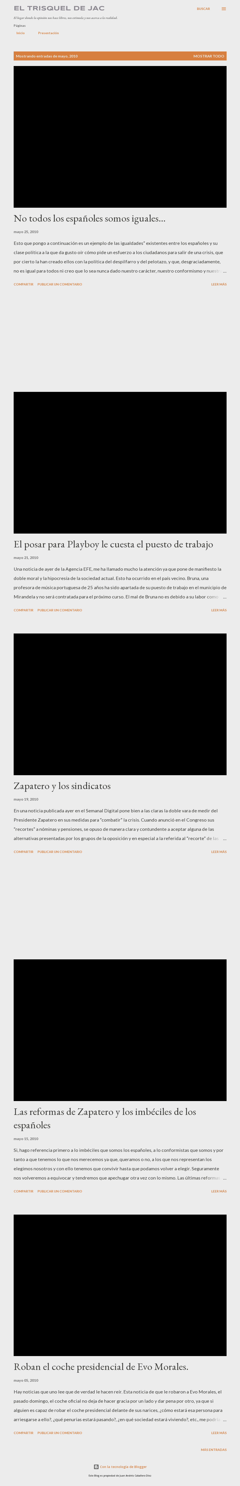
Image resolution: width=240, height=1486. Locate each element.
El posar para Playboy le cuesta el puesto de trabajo (113, 543)
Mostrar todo (208, 56)
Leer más (219, 284)
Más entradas (214, 1450)
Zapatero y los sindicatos (62, 785)
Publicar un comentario (59, 284)
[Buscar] (203, 9)
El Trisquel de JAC (59, 9)
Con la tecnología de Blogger (120, 1467)
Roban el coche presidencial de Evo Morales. (101, 1366)
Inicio (18, 33)
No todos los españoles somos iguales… (90, 218)
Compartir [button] (23, 284)
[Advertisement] (120, 340)
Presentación (45, 33)
